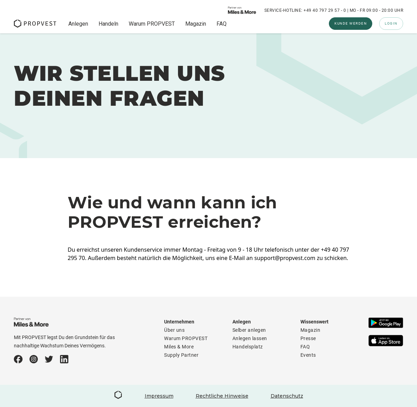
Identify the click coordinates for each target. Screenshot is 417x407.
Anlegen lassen (249, 338)
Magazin (195, 24)
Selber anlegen (249, 330)
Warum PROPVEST (152, 24)
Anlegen (78, 24)
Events (308, 355)
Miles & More (179, 346)
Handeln (108, 24)
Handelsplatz (247, 346)
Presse (308, 338)
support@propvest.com (284, 258)
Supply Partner (181, 355)
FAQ (221, 24)
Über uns (174, 330)
